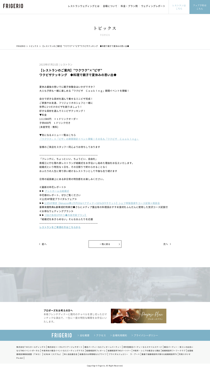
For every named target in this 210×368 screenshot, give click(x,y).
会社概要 (85, 335)
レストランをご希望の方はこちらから (60, 227)
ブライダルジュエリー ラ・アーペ (126, 354)
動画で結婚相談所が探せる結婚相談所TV (161, 354)
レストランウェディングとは (84, 6)
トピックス (33, 46)
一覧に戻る (105, 244)
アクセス (101, 335)
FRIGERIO (20, 46)
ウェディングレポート (153, 6)
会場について (110, 6)
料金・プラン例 (129, 6)
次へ (167, 244)
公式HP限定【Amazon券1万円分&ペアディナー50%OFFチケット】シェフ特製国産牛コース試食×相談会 (102, 203)
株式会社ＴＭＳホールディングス (31, 347)
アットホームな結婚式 (57, 191)
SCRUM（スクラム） (55, 354)
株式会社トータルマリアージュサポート (65, 347)
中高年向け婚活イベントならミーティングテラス (63, 350)
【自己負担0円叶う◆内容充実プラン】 (65, 215)
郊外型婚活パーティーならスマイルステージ (142, 347)
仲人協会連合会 (73, 354)
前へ (43, 244)
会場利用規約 (120, 335)
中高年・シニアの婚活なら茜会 (147, 350)
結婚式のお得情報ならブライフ (95, 354)
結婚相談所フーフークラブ (174, 350)
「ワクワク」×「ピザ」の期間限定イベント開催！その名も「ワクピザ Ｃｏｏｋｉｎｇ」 (89, 138)
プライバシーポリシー (146, 335)
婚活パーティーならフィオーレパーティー (102, 347)
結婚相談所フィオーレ (96, 350)
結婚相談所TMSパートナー (120, 350)
